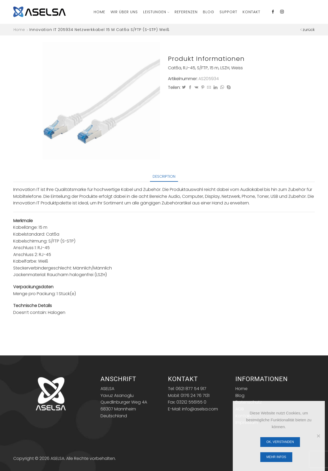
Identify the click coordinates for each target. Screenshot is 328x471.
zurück (309, 29)
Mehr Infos (276, 457)
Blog (208, 12)
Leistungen (156, 12)
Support (228, 12)
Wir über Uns (124, 12)
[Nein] (318, 435)
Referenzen (186, 12)
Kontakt (251, 12)
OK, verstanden (280, 442)
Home (99, 12)
